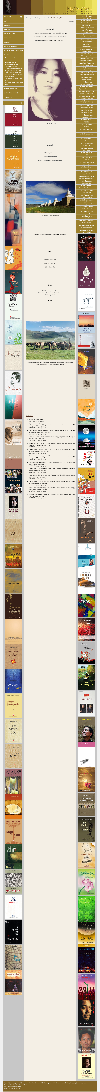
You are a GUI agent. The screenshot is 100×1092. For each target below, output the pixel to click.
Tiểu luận (7, 29)
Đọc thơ (6, 42)
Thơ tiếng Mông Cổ (56, 18)
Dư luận (6, 55)
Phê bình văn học (9, 33)
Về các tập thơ (9, 60)
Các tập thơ (15, 1083)
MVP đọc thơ (56, 1083)
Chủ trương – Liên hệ (11, 93)
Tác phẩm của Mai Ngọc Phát (13, 50)
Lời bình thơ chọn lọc (11, 66)
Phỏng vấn (7, 38)
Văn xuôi (7, 25)
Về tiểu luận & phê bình (11, 64)
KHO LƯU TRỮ (8, 97)
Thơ (5, 21)
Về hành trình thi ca (10, 62)
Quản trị (17, 1088)
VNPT (12, 1088)
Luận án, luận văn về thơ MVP (13, 68)
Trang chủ (7, 17)
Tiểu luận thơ (24, 1083)
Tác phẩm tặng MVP (10, 46)
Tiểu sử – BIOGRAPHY (10, 88)
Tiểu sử (72, 1083)
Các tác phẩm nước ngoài (42, 18)
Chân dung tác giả (10, 58)
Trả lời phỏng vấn (46, 1083)
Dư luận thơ (65, 1083)
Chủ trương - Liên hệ (82, 1083)
